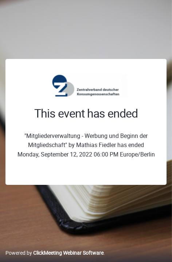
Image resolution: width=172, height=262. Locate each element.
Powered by (54, 252)
